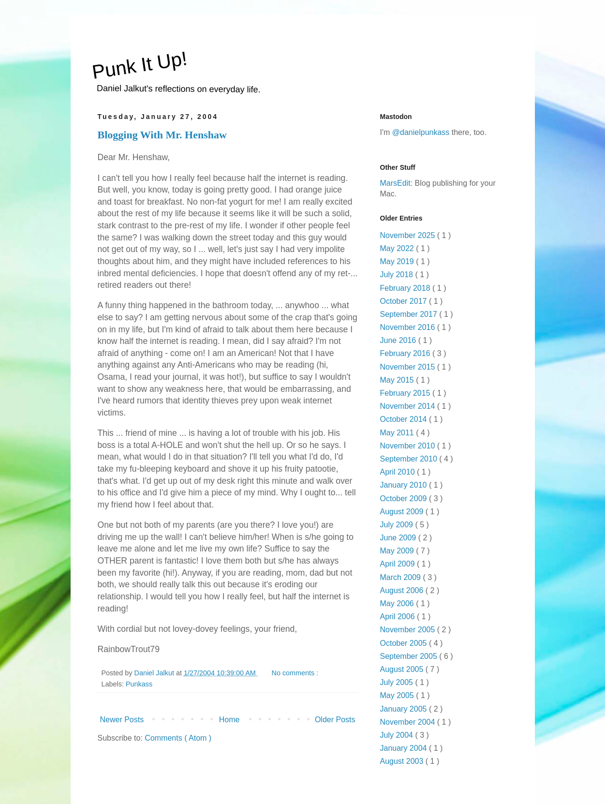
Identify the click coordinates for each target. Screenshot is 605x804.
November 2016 (408, 327)
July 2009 (397, 525)
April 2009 (398, 564)
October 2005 (404, 643)
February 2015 (406, 393)
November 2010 (408, 446)
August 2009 (403, 511)
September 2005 (410, 656)
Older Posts (335, 719)
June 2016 (399, 340)
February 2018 (406, 288)
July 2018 (397, 274)
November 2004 (408, 722)
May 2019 (398, 261)
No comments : (296, 673)
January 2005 (404, 709)
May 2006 (398, 603)
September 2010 (410, 459)
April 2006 (398, 616)
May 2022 (398, 248)
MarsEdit (395, 183)
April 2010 (398, 472)
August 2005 (403, 669)
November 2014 (408, 406)
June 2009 (399, 538)
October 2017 (404, 301)
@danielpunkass (421, 132)
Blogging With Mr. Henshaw (162, 135)
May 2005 (398, 695)
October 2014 (404, 419)
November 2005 (408, 629)
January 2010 (404, 485)
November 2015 (408, 367)
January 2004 (404, 748)
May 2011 (398, 433)
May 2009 (398, 551)
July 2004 (397, 735)
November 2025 (408, 235)
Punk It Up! (139, 65)
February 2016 (406, 353)
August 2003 (403, 761)
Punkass (139, 684)
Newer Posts (122, 719)
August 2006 (403, 590)
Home (229, 719)
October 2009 (404, 498)
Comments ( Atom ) (178, 738)
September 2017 (410, 314)
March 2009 (401, 577)
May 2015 (398, 380)
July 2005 (397, 682)
